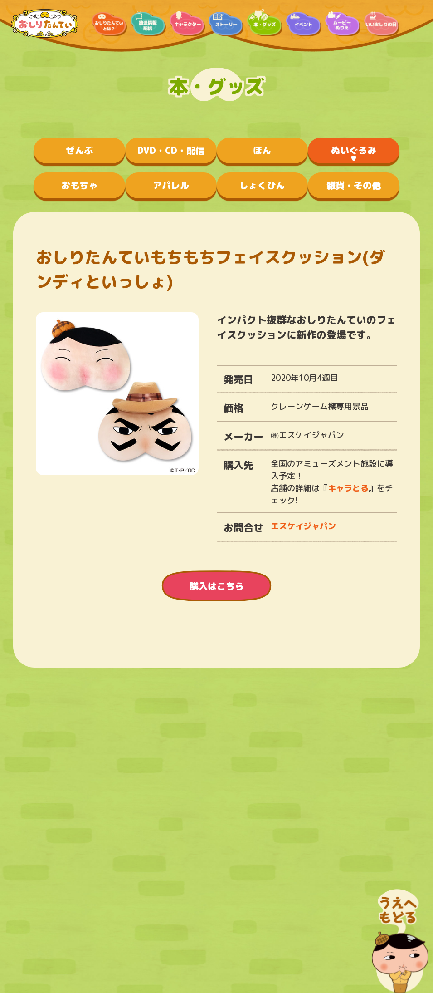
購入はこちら (217, 586)
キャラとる (348, 488)
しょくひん (262, 185)
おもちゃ (79, 185)
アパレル (171, 185)
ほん (262, 150)
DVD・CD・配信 (170, 150)
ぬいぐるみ (353, 150)
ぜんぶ (79, 150)
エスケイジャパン (303, 526)
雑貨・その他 (353, 185)
